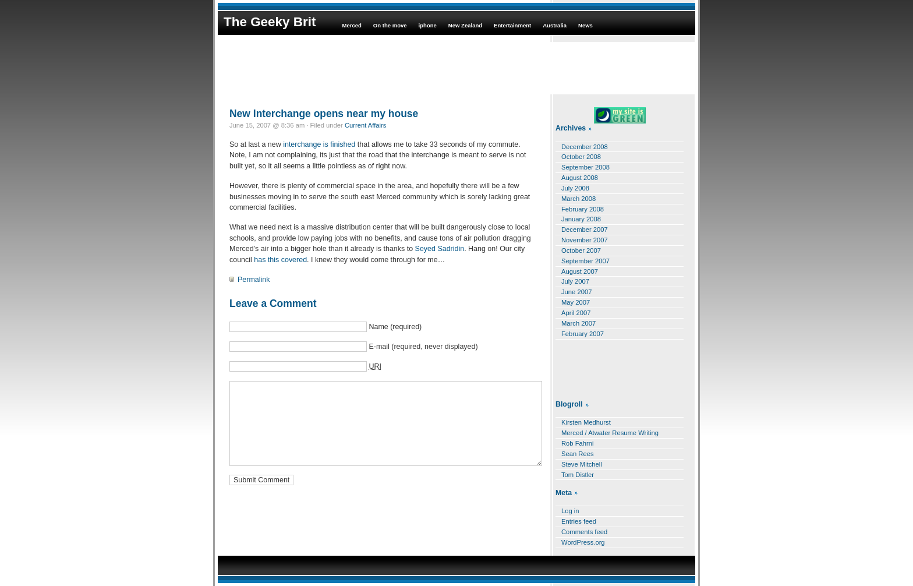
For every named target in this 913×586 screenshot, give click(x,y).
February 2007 (582, 333)
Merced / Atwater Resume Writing (610, 432)
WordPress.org (583, 542)
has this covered (280, 260)
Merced (351, 25)
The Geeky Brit (270, 22)
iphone (428, 25)
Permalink (254, 280)
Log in (570, 510)
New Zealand (465, 25)
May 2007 (575, 302)
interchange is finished (319, 144)
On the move (390, 25)
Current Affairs (366, 125)
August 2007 (579, 271)
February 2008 (582, 209)
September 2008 (585, 167)
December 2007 (584, 229)
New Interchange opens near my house (323, 113)
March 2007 (578, 323)
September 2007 (585, 260)
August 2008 (579, 177)
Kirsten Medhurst (586, 422)
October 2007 (581, 250)
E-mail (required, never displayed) (423, 347)
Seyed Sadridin (440, 249)
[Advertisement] (456, 68)
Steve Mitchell (581, 464)
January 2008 (581, 219)
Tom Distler (577, 474)
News (585, 25)
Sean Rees (577, 453)
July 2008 (575, 188)
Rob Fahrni (577, 443)
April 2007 (576, 312)
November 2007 (584, 239)
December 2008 (584, 146)
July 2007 (575, 281)
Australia (555, 25)
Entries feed (578, 521)
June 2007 (576, 291)
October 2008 (581, 156)
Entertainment (512, 25)
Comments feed (584, 531)
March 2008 (578, 198)
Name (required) (395, 327)
